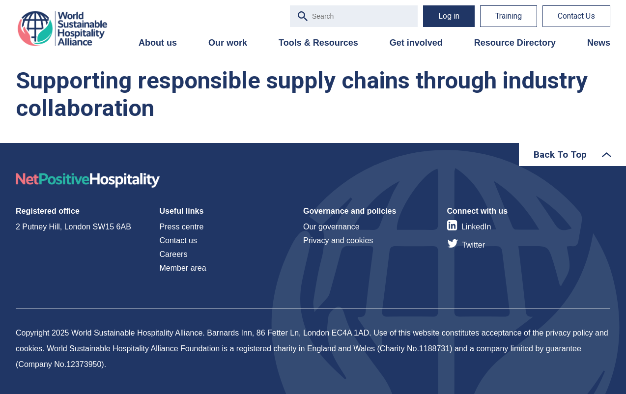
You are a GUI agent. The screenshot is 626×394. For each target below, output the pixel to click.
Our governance (331, 227)
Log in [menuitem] (448, 16)
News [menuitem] (598, 43)
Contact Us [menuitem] (576, 16)
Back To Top (560, 154)
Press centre (182, 227)
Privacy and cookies (338, 240)
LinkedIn (476, 227)
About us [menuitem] (158, 43)
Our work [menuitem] (227, 43)
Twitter (473, 245)
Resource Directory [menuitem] (515, 43)
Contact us (178, 240)
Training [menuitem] (508, 16)
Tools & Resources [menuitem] (318, 43)
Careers (174, 254)
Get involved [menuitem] (416, 43)
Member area (183, 268)
